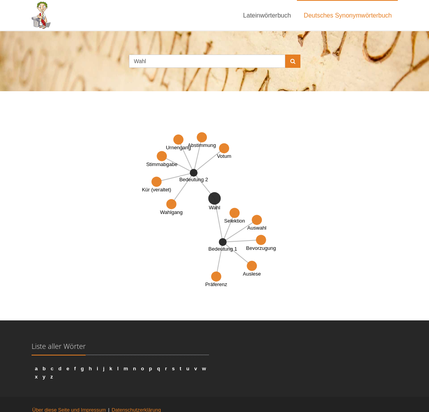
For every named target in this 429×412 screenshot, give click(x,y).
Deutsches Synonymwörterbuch (348, 15)
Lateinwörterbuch (267, 15)
